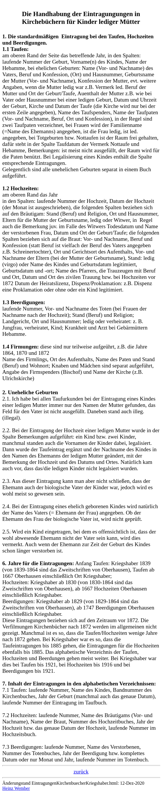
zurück (80, 772)
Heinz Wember (16, 788)
